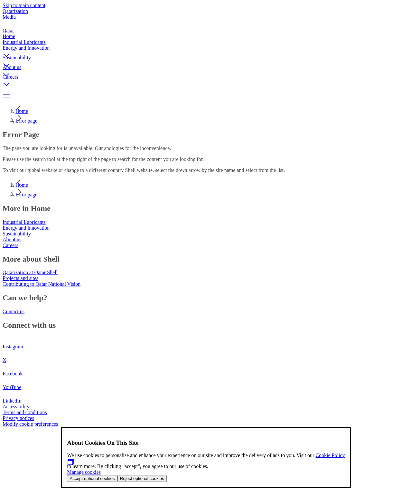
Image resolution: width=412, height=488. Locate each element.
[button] (206, 50)
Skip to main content (24, 5)
